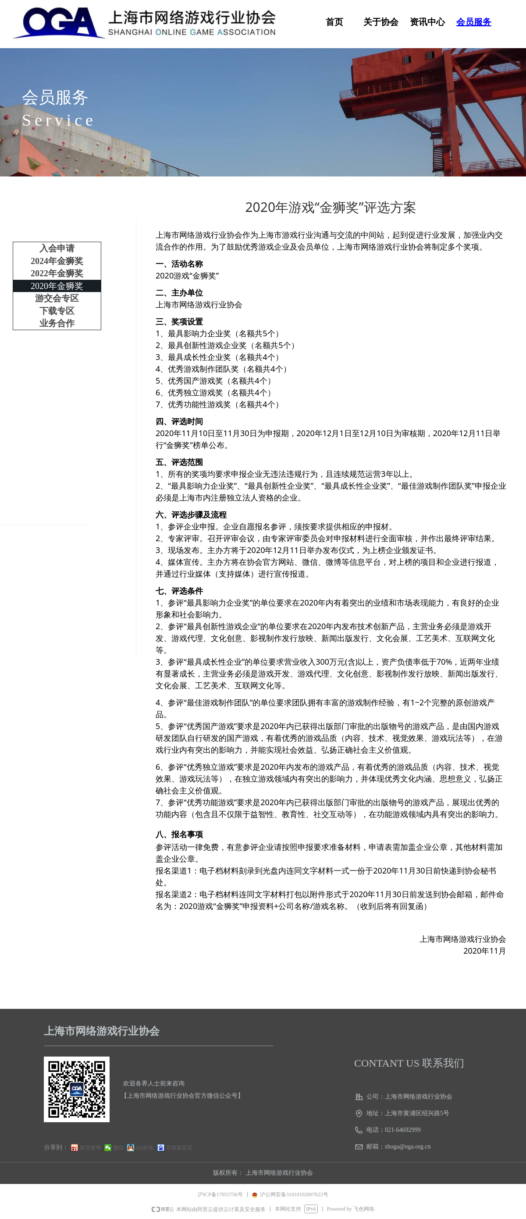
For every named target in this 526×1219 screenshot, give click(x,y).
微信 (118, 1148)
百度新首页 (179, 1148)
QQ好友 (145, 1148)
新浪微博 (90, 1148)
